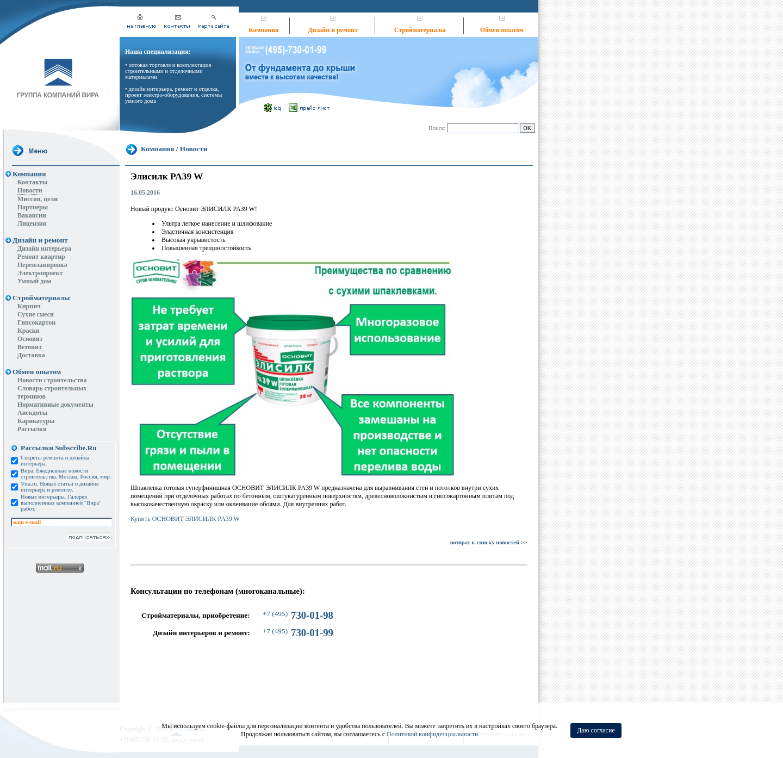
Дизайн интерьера (44, 248)
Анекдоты (32, 413)
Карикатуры (35, 421)
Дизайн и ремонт (333, 30)
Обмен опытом (502, 30)
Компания (263, 30)
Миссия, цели (37, 199)
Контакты (32, 182)
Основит (30, 339)
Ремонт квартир (41, 256)
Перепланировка (42, 265)
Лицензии (32, 223)
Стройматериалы (420, 30)
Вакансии (31, 215)
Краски (28, 330)
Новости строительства (52, 380)
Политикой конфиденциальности (432, 734)
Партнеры (32, 207)
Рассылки (32, 429)
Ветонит (29, 347)
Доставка (31, 355)
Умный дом (34, 281)
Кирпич (29, 306)
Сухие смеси (35, 314)
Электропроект (40, 273)
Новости (29, 190)
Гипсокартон (36, 322)
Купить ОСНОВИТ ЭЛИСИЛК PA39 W (185, 519)
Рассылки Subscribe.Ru (59, 448)
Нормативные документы (55, 404)
